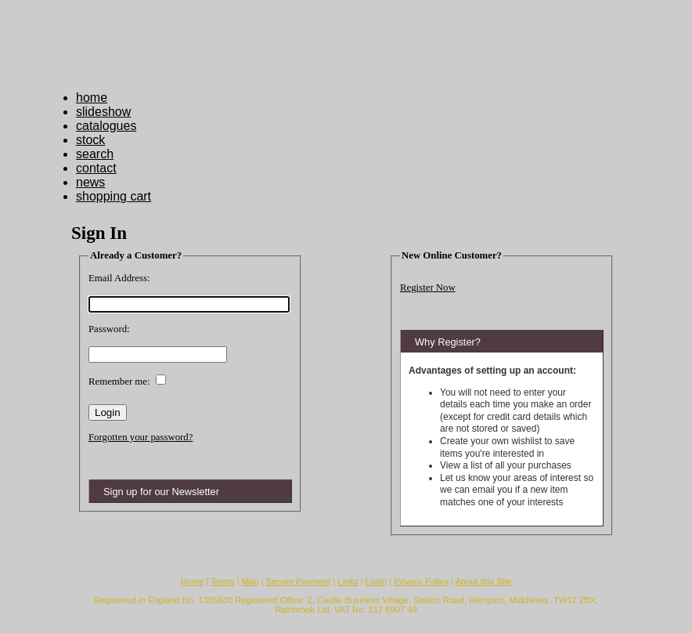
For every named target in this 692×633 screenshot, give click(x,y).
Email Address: (119, 278)
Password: (109, 329)
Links (348, 581)
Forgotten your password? (140, 437)
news (90, 182)
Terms (222, 581)
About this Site (483, 581)
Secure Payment (298, 581)
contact (96, 168)
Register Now (428, 287)
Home (192, 581)
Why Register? (448, 342)
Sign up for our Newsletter (161, 491)
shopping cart (113, 196)
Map (250, 581)
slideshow (103, 111)
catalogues (106, 125)
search (95, 154)
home (91, 97)
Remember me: (119, 381)
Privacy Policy (421, 581)
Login (376, 581)
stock (90, 139)
